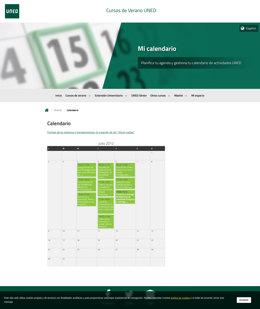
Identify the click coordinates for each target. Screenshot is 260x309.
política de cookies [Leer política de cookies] (180, 298)
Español (251, 28)
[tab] (130, 11)
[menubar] (130, 95)
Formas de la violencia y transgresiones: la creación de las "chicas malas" (90, 132)
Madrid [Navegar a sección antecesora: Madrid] (58, 110)
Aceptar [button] (244, 300)
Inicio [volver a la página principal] (46, 110)
